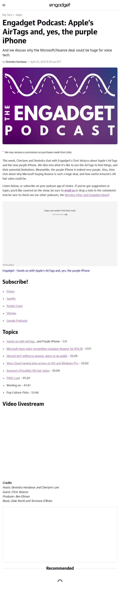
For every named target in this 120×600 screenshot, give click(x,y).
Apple (19, 15)
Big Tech (7, 15)
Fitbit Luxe (13, 378)
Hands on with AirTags (21, 341)
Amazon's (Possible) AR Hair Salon (28, 370)
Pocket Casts (15, 306)
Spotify (11, 298)
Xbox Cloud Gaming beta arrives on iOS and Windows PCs (42, 363)
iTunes (11, 291)
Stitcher (11, 313)
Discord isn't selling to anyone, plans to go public (37, 356)
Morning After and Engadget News (86, 195)
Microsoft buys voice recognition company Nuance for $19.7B (44, 349)
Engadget (8, 270)
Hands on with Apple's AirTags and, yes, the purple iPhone (53, 270)
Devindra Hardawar (16, 62)
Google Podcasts (17, 320)
